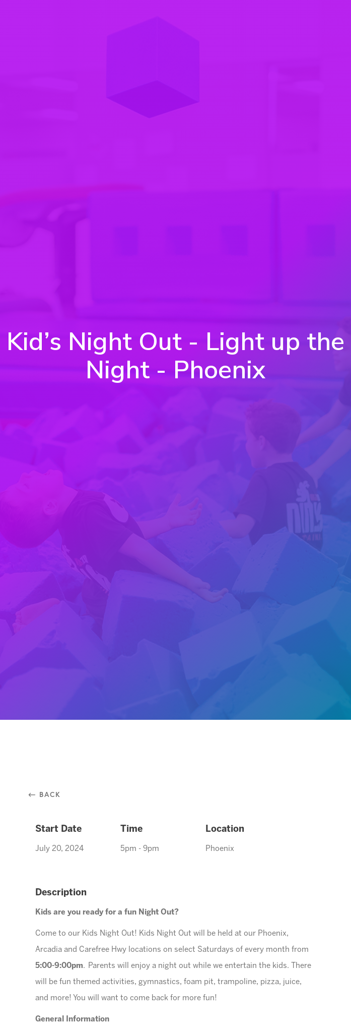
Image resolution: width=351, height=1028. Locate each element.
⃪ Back (48, 794)
